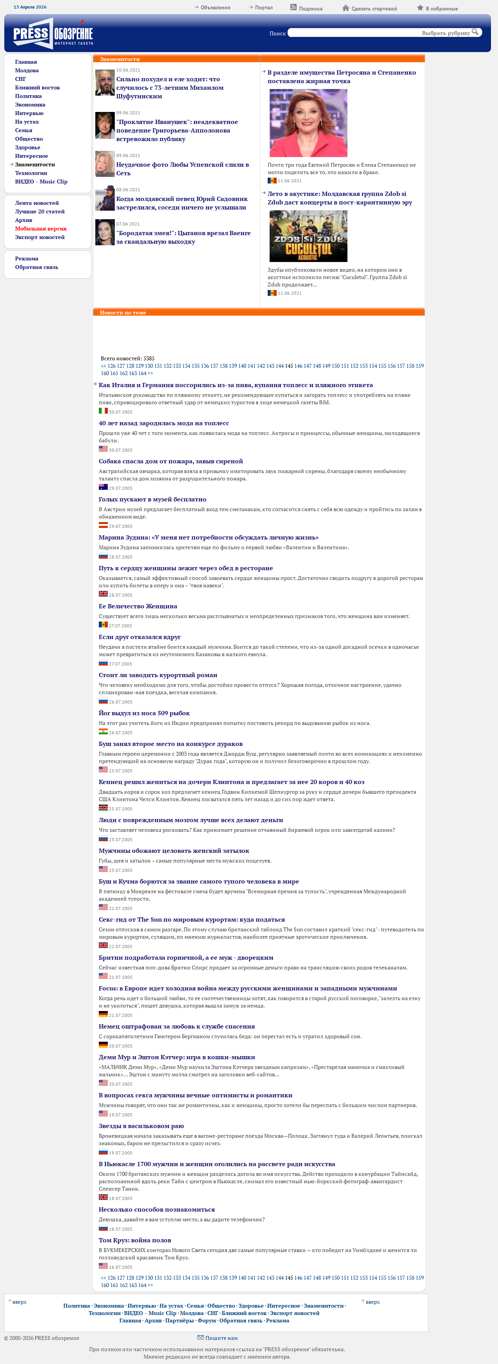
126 (111, 365)
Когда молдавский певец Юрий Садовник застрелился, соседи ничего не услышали (182, 202)
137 (214, 365)
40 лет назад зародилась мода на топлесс (164, 423)
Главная (26, 61)
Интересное (31, 155)
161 (114, 373)
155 (382, 365)
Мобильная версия (41, 228)
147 (307, 365)
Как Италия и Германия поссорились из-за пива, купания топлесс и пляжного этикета (236, 385)
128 (130, 365)
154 (373, 365)
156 (392, 365)
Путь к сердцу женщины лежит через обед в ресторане (186, 568)
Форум (207, 1320)
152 (354, 365)
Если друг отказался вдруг (140, 636)
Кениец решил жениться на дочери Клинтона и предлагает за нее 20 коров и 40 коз (232, 781)
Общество (29, 138)
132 (167, 365)
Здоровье (27, 147)
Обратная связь (36, 267)
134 (186, 365)
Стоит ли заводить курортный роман (158, 675)
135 (195, 365)
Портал (260, 7)
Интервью (29, 113)
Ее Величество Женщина (138, 606)
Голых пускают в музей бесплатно (153, 499)
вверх (17, 1301)
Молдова (27, 70)
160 (105, 373)
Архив (23, 220)
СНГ (20, 78)
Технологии (31, 172)
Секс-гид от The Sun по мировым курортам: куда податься (192, 919)
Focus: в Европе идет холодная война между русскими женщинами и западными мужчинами (248, 988)
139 (233, 365)
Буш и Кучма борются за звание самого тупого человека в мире (199, 881)
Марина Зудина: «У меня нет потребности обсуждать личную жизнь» (209, 537)
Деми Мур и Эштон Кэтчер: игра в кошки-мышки (177, 1057)
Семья (23, 130)
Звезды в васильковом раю (141, 1125)
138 (223, 365)
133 (177, 365)
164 (142, 373)
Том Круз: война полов (135, 1240)
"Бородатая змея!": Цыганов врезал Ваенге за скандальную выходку (183, 237)
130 (149, 365)
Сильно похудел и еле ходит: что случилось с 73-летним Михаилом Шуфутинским (170, 87)
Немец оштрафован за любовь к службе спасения (177, 1026)
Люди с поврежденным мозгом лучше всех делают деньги (191, 820)
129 (139, 365)
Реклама (27, 258)
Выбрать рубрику (446, 33)
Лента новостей (37, 202)
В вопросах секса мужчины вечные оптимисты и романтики (196, 1095)
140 (242, 365)
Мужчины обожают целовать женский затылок (174, 850)
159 (420, 365)
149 (326, 365)
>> (150, 373)
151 (345, 365)
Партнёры (179, 1320)
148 (317, 365)
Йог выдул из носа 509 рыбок (144, 713)
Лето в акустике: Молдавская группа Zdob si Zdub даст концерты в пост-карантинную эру (340, 197)
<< (103, 365)
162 (123, 373)
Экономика (30, 104)
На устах (27, 121)
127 (121, 365)
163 (133, 373)
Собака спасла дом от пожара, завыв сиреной (171, 461)
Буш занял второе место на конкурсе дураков (171, 743)
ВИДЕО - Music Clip (41, 181)
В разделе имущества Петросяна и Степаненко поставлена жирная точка (342, 76)
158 (410, 365)
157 (401, 365)
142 (261, 365)
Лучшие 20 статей (40, 211)
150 (335, 365)
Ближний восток (37, 87)
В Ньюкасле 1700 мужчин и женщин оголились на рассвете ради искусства (217, 1164)
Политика (28, 96)
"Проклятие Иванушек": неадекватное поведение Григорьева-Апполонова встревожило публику (177, 130)
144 (279, 365)
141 (251, 365)
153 (363, 365)
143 (270, 365)
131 (158, 365)
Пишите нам (217, 1337)
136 (205, 365)
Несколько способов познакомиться (157, 1209)
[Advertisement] (44, 395)
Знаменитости (324, 1305)
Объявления (211, 7)
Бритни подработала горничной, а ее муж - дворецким (186, 957)
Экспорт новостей (40, 237)
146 (298, 365)
